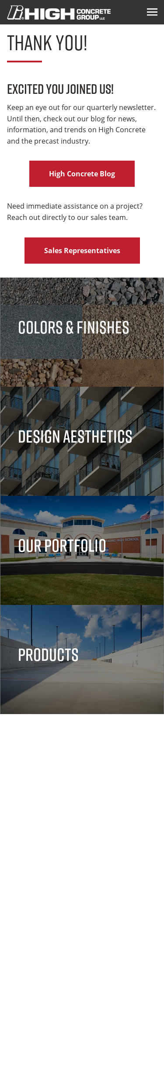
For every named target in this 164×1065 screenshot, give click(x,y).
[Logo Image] (59, 12)
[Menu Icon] (152, 12)
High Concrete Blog (82, 174)
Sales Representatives (82, 250)
